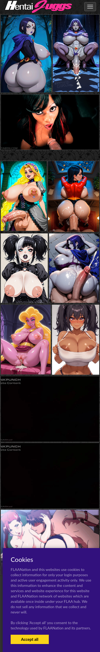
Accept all (29, 639)
